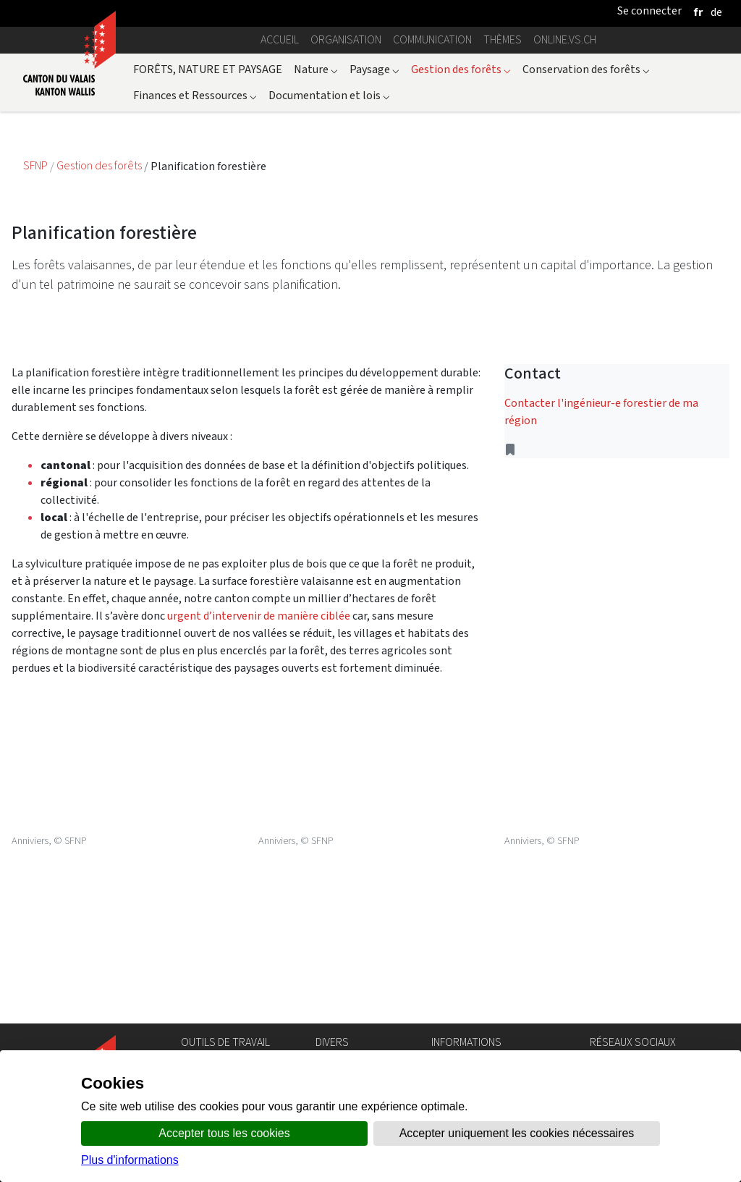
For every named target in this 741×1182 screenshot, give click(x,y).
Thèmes (502, 39)
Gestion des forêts (461, 69)
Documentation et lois (329, 95)
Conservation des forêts (586, 69)
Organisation (345, 39)
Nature (316, 69)
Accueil (280, 39)
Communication (432, 39)
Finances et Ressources (195, 95)
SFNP (36, 166)
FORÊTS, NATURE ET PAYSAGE (207, 69)
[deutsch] (716, 12)
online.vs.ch (564, 39)
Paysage (374, 69)
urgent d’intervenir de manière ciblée (258, 615)
